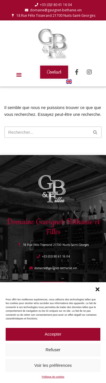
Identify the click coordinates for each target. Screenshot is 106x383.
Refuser (53, 349)
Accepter (53, 334)
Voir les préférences (53, 365)
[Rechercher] (46, 132)
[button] (97, 289)
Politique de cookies (53, 376)
